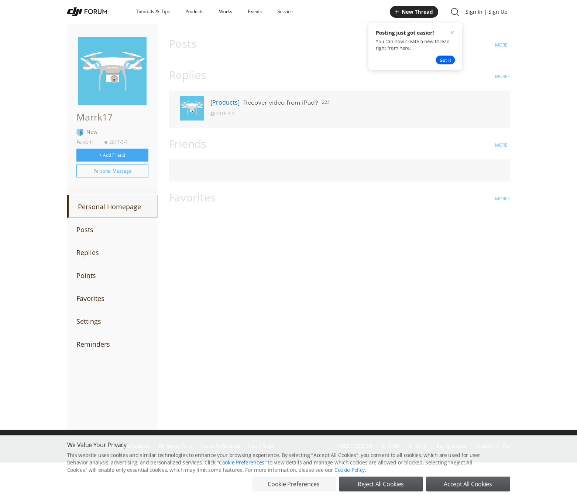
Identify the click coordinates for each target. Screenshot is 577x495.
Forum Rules (261, 446)
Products (194, 11)
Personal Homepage (109, 206)
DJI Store (418, 446)
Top (506, 446)
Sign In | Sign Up (487, 11)
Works (225, 11)
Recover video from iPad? (280, 102)
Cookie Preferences (220, 446)
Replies (87, 252)
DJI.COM (390, 446)
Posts (84, 229)
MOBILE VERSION (354, 446)
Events (255, 11)
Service (285, 11)
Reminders (93, 344)
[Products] (225, 102)
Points (86, 275)
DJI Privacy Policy (176, 446)
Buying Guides (451, 446)
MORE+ (502, 45)
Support (484, 446)
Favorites (90, 298)
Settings (88, 321)
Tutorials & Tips (153, 11)
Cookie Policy (349, 487)
